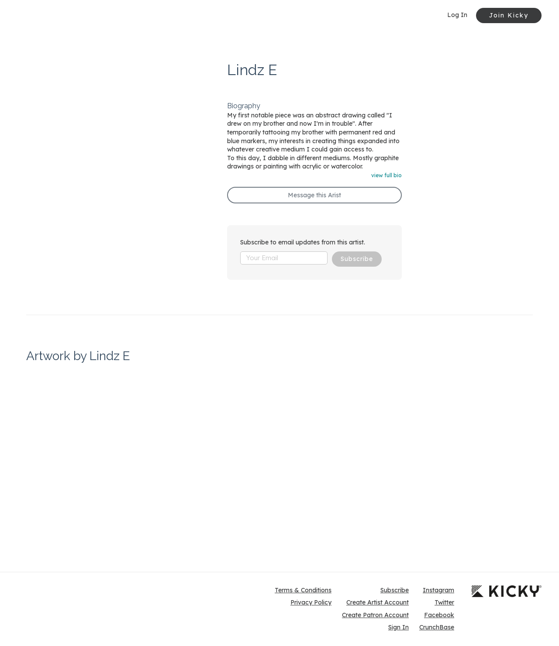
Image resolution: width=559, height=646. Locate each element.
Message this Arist (314, 195)
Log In (457, 15)
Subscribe (357, 259)
